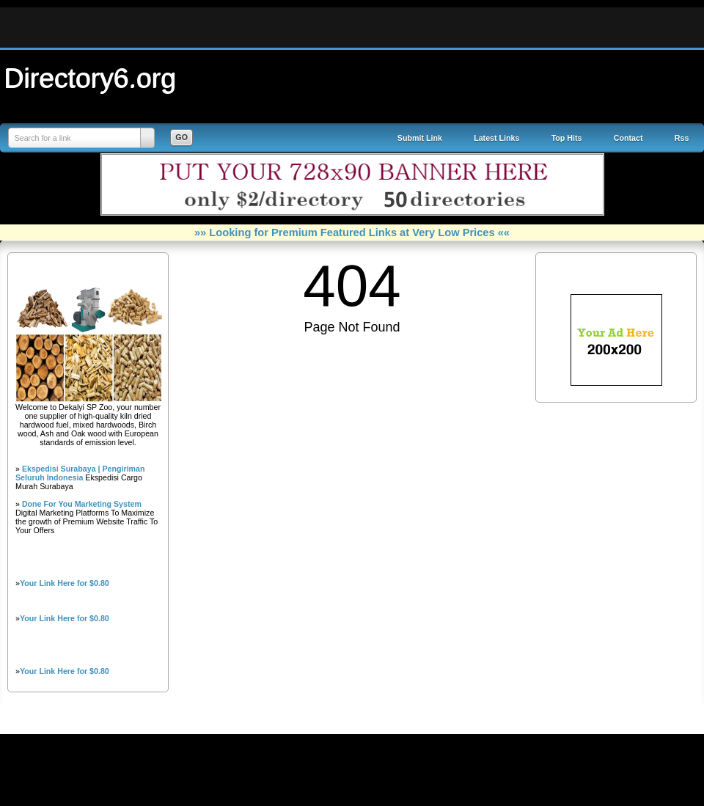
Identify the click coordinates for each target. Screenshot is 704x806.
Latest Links (496, 137)
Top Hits (566, 137)
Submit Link (419, 137)
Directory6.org (90, 77)
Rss (682, 137)
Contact (628, 137)
